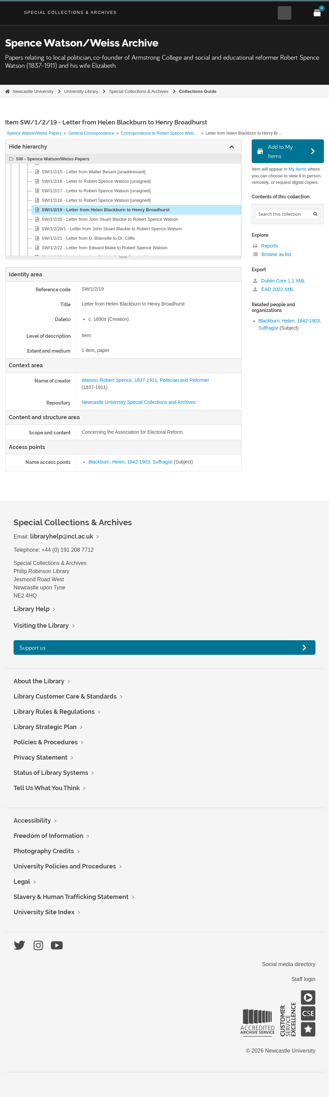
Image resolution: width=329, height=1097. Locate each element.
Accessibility (32, 820)
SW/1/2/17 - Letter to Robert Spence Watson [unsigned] (92, 191)
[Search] (315, 214)
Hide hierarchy (28, 146)
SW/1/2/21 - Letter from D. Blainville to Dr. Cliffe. (84, 238)
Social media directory (288, 964)
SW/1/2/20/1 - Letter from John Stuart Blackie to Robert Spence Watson (107, 229)
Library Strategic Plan (45, 726)
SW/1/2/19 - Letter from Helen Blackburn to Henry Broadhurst (101, 210)
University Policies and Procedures (65, 866)
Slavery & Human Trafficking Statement (71, 896)
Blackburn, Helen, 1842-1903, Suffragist (131, 462)
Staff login (303, 979)
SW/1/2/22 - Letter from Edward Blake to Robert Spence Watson (100, 248)
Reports (265, 246)
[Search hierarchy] (287, 214)
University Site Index (44, 912)
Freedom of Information (48, 835)
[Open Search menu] (284, 13)
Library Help (32, 608)
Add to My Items (275, 151)
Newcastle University (33, 91)
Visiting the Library (41, 625)
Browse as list (272, 254)
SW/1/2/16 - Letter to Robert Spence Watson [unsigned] (92, 181)
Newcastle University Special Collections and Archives (139, 402)
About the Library (39, 681)
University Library (81, 91)
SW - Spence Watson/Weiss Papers (48, 159)
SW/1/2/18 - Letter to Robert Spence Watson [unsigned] (92, 200)
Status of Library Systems (51, 772)
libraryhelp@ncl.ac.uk (61, 536)
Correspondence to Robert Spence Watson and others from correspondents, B (160, 133)
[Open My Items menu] (317, 13)
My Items (298, 169)
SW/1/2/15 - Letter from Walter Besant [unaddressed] (89, 172)
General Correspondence (91, 133)
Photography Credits (44, 851)
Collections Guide (198, 91)
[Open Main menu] (301, 13)
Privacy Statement (40, 757)
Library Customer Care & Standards (65, 696)
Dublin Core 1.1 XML (279, 280)
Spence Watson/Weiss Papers (34, 133)
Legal (22, 881)
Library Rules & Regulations (54, 711)
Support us (32, 647)
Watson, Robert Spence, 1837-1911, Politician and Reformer (145, 380)
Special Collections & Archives (70, 12)
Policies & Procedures (46, 742)
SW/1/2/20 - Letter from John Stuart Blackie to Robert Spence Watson (105, 219)
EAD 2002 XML (273, 289)
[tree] (123, 205)
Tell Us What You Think (47, 787)
